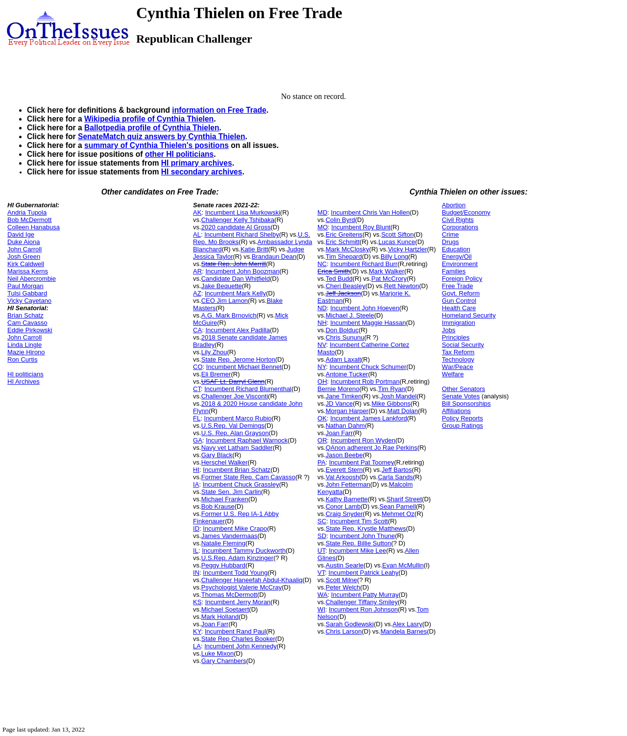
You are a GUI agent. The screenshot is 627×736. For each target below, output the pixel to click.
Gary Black (217, 455)
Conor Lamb (343, 506)
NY (321, 366)
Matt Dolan (402, 411)
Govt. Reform (461, 293)
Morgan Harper (347, 411)
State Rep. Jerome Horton (238, 359)
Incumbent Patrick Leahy (364, 572)
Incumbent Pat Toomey (361, 462)
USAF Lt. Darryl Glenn (233, 381)
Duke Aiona (23, 241)
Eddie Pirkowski (29, 330)
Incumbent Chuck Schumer (368, 366)
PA (321, 462)
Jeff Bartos (397, 469)
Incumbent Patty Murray (365, 594)
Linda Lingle (24, 344)
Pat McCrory (389, 278)
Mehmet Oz (398, 513)
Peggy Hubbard (223, 565)
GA (197, 440)
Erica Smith (333, 271)
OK (322, 418)
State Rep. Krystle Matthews (366, 528)
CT (197, 389)
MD (322, 212)
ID (196, 528)
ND (322, 308)
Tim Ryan (391, 389)
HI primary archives (196, 163)
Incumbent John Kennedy (240, 646)
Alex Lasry (407, 624)
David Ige (20, 234)
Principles (455, 337)
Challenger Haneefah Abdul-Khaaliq (252, 580)
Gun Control (459, 300)
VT (321, 572)
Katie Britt (254, 249)
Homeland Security (469, 315)
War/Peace (457, 366)
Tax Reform (458, 352)
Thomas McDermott (229, 594)
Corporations (460, 227)
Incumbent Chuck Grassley (241, 484)
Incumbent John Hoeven (364, 308)
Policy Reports (462, 418)
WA (322, 594)
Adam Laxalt (343, 359)
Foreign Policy (462, 278)
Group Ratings (462, 425)
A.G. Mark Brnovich (229, 315)
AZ (197, 293)
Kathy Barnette (347, 499)
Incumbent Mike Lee (357, 550)
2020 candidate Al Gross (236, 227)
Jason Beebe (344, 455)
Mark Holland (220, 616)
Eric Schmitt (343, 241)
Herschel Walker (224, 462)
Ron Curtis (22, 359)
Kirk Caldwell (25, 264)
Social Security (463, 344)
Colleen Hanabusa (33, 227)
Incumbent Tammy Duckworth (244, 550)
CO (198, 366)
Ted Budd (339, 278)
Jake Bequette (221, 286)
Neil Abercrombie (31, 278)
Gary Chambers (223, 660)
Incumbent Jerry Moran (238, 602)
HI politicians (25, 374)
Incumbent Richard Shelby (241, 234)
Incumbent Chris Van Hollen (370, 212)
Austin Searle (344, 565)
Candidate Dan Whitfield (235, 278)
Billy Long (394, 256)
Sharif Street (404, 499)
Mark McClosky (347, 249)
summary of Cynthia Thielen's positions (156, 145)
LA (197, 646)
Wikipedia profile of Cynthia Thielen (149, 119)
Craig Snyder (344, 513)
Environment (460, 264)
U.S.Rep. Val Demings (233, 425)
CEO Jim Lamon (224, 300)
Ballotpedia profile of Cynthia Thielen (151, 127)
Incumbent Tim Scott (359, 521)
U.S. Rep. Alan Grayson (235, 433)
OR (322, 440)
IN (196, 572)
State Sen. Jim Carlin (231, 491)
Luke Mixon (217, 653)
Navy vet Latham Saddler (237, 447)
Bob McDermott (29, 219)
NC (322, 264)
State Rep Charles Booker (238, 638)
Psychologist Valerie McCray (241, 587)
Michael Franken (224, 499)
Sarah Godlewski (350, 624)
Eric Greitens (344, 234)
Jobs (448, 330)
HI (196, 469)
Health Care (459, 308)
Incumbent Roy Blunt (360, 227)
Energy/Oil (457, 256)
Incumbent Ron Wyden (363, 440)
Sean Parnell (398, 506)
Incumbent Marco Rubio (238, 418)
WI (321, 609)
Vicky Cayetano (29, 300)
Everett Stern (344, 469)
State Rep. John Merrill (233, 264)
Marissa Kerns (27, 271)
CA (197, 330)
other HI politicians (179, 154)
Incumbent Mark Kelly (235, 293)
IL (195, 550)
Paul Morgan (25, 286)
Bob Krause (218, 506)
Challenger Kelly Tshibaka (237, 219)
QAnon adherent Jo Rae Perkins (371, 447)
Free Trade (457, 286)
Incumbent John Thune (362, 536)
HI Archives (23, 381)
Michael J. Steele (350, 315)
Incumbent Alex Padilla (237, 330)
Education (456, 249)
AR (197, 271)
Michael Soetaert (225, 609)
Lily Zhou (214, 352)
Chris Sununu (345, 337)
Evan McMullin (403, 565)
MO (322, 227)
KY (197, 631)
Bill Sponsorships (466, 403)
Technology (458, 359)
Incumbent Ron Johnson (363, 609)
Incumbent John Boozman (242, 271)
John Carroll (24, 249)
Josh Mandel (399, 396)
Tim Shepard (344, 256)
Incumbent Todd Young (235, 572)
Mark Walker (386, 271)
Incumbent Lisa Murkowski (242, 212)
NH (322, 322)
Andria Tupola (27, 212)
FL (196, 418)
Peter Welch (343, 587)
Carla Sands (395, 477)
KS (197, 602)
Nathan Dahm (345, 425)
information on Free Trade (219, 110)
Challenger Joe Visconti (234, 396)
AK (197, 212)
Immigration (458, 322)
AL (197, 234)
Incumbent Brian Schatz (236, 469)
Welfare (453, 374)
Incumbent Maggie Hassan (368, 322)
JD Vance (339, 403)
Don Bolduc (342, 330)
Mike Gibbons (390, 403)
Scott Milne (341, 580)
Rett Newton (401, 286)
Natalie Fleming (223, 543)
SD (321, 536)
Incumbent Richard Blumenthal (247, 389)
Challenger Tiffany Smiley (362, 602)
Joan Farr (215, 624)
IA (196, 484)
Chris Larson (344, 631)
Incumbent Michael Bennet (244, 366)
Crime (450, 234)
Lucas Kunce (396, 241)
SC (321, 521)
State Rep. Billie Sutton (358, 543)
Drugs (450, 241)
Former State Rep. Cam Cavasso (248, 477)
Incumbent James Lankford (368, 418)
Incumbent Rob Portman (365, 381)
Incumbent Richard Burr (363, 264)
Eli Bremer (216, 374)
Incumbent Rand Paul (235, 631)
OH (322, 381)
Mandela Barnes (404, 631)
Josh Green (23, 256)
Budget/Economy (466, 212)
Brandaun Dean (274, 256)
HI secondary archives (201, 172)
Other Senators (463, 389)
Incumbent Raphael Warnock (247, 440)
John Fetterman (348, 484)
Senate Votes (461, 396)
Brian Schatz (25, 315)
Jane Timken (344, 396)
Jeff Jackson (343, 293)
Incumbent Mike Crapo (235, 528)
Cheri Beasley (345, 286)
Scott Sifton (397, 234)
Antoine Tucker (347, 374)
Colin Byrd (340, 219)
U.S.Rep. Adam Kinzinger (237, 558)
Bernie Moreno (338, 389)
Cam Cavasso (27, 322)
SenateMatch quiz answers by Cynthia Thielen (161, 136)
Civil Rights (458, 219)
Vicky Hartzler (407, 249)
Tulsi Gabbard (27, 293)
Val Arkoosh (342, 477)
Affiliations (456, 411)
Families (453, 271)
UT (321, 550)
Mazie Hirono (26, 352)
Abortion (453, 205)
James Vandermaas (229, 536)
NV (321, 344)
